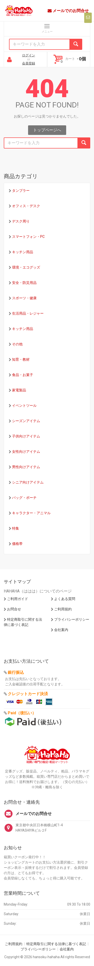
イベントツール (24, 405)
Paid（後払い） (22, 713)
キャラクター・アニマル (31, 513)
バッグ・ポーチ (24, 498)
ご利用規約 (63, 609)
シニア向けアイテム (28, 482)
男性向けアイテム (26, 467)
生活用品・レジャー (28, 313)
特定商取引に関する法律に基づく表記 (56, 944)
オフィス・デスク (26, 206)
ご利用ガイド (17, 599)
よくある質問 (64, 599)
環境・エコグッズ (26, 267)
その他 (17, 344)
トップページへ (47, 130)
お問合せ (14, 609)
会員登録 (28, 63)
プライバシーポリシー (71, 619)
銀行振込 (16, 672)
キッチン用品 (22, 252)
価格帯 (17, 544)
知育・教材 (21, 359)
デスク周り (21, 221)
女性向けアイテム (26, 452)
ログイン (28, 55)
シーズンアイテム (26, 421)
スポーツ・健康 (24, 298)
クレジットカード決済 (28, 693)
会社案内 (61, 630)
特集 (15, 528)
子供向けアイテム (26, 436)
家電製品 (19, 390)
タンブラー (21, 191)
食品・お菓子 (22, 375)
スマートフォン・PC (28, 237)
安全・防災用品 (24, 283)
